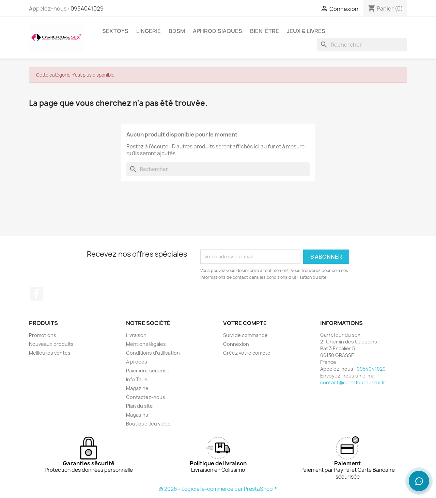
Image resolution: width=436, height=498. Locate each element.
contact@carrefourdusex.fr (352, 382)
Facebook (36, 294)
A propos (136, 361)
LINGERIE (148, 31)
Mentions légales (146, 344)
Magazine (137, 388)
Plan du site (139, 406)
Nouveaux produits (51, 344)
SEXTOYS (115, 31)
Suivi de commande (245, 335)
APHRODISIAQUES (217, 31)
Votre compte (245, 323)
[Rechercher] (362, 44)
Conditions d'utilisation (153, 353)
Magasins (137, 415)
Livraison (136, 335)
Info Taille (136, 379)
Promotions (42, 335)
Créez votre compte (246, 353)
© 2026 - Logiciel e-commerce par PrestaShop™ (218, 489)
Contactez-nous (145, 397)
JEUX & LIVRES (306, 31)
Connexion (236, 344)
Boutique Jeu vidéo (148, 423)
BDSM (177, 31)
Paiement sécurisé (148, 370)
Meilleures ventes (50, 353)
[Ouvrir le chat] (419, 481)
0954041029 (87, 8)
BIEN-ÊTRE (264, 31)
